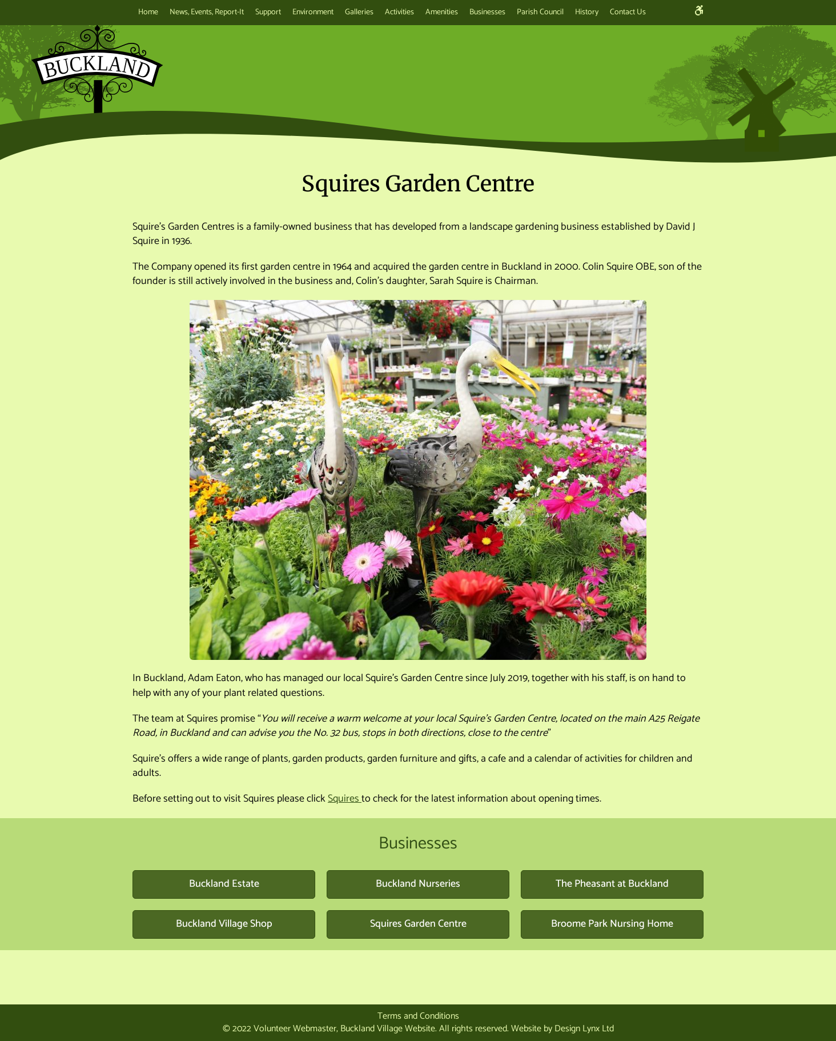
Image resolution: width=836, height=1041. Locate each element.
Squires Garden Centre (418, 923)
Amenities (441, 12)
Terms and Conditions (418, 1016)
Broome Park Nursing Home (612, 923)
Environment (312, 12)
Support (268, 12)
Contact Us (628, 12)
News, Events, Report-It (207, 12)
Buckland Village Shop (224, 923)
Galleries (359, 12)
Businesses (487, 12)
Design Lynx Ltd (584, 1028)
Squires (344, 798)
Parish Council (540, 12)
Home (148, 12)
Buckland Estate (224, 883)
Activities (399, 12)
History (586, 12)
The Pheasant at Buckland (612, 883)
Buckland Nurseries (418, 883)
